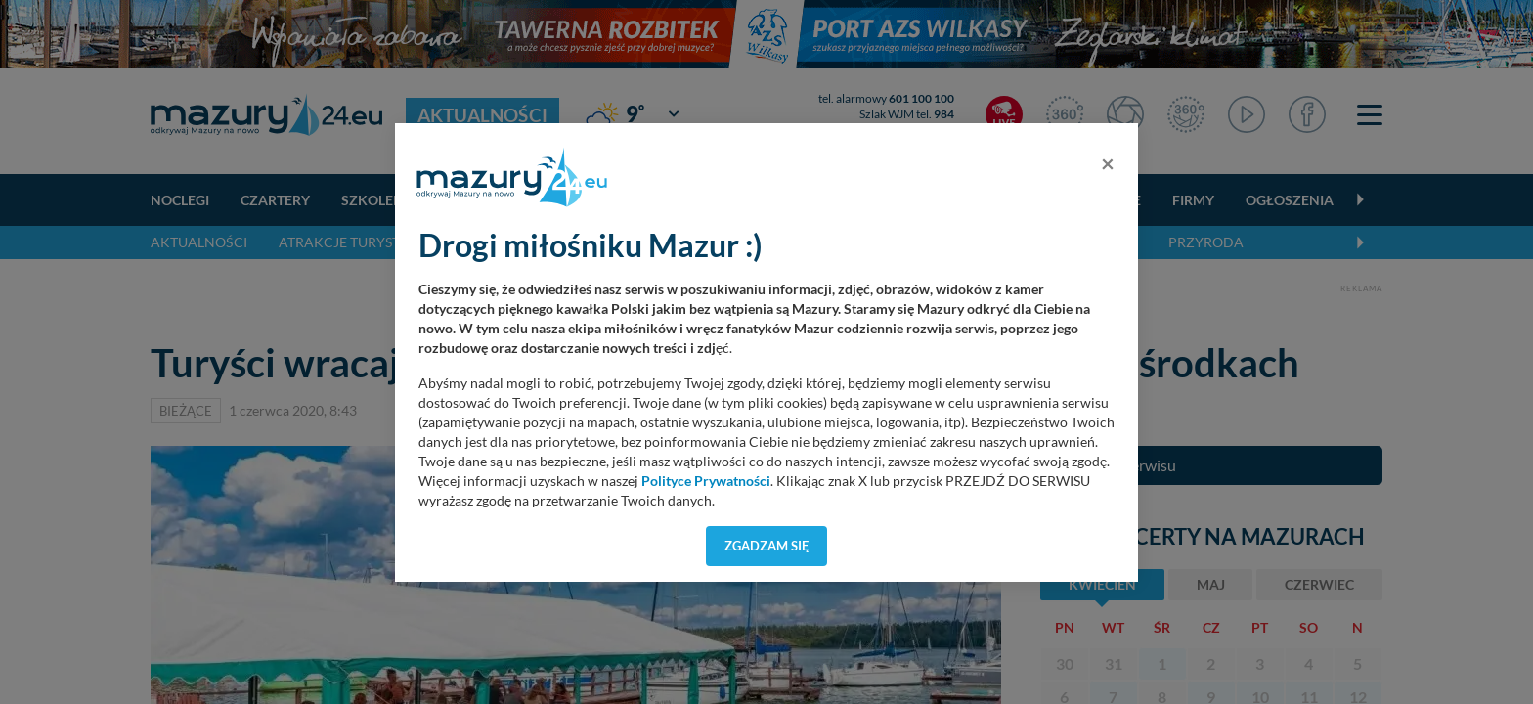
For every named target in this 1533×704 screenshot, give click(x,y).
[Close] (1107, 163)
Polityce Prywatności (705, 481)
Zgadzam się (767, 545)
